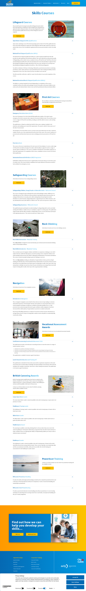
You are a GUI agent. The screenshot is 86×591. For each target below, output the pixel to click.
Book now (18, 36)
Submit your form (32, 534)
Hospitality (15, 571)
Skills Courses (33, 562)
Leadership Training (35, 566)
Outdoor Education (17, 568)
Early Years (15, 564)
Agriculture (15, 562)
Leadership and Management (18, 566)
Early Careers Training (35, 564)
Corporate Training (34, 560)
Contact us (76, 3)
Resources (63, 3)
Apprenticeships (16, 560)
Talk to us (17, 534)
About (68, 3)
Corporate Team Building (35, 568)
